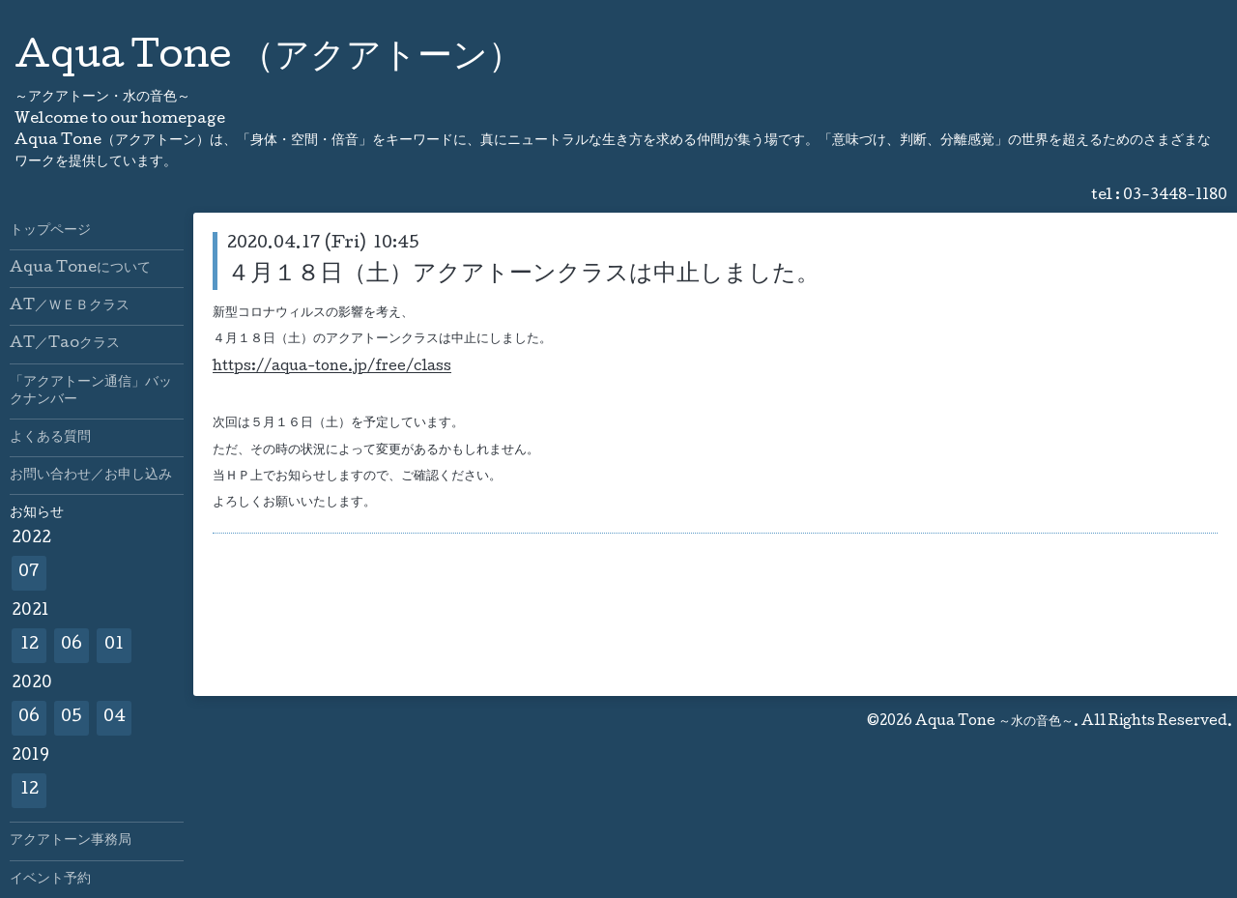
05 (71, 718)
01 (114, 645)
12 (29, 645)
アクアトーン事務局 (70, 841)
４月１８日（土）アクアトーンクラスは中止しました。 (523, 275)
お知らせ (37, 513)
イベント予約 (50, 879)
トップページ (50, 231)
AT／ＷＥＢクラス (69, 306)
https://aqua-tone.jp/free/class (332, 368)
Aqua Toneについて (80, 268)
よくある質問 (50, 438)
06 (71, 645)
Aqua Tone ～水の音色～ (994, 722)
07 (29, 573)
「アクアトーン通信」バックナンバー (91, 391)
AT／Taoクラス (65, 344)
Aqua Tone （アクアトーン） (268, 59)
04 (114, 718)
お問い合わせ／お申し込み (91, 475)
